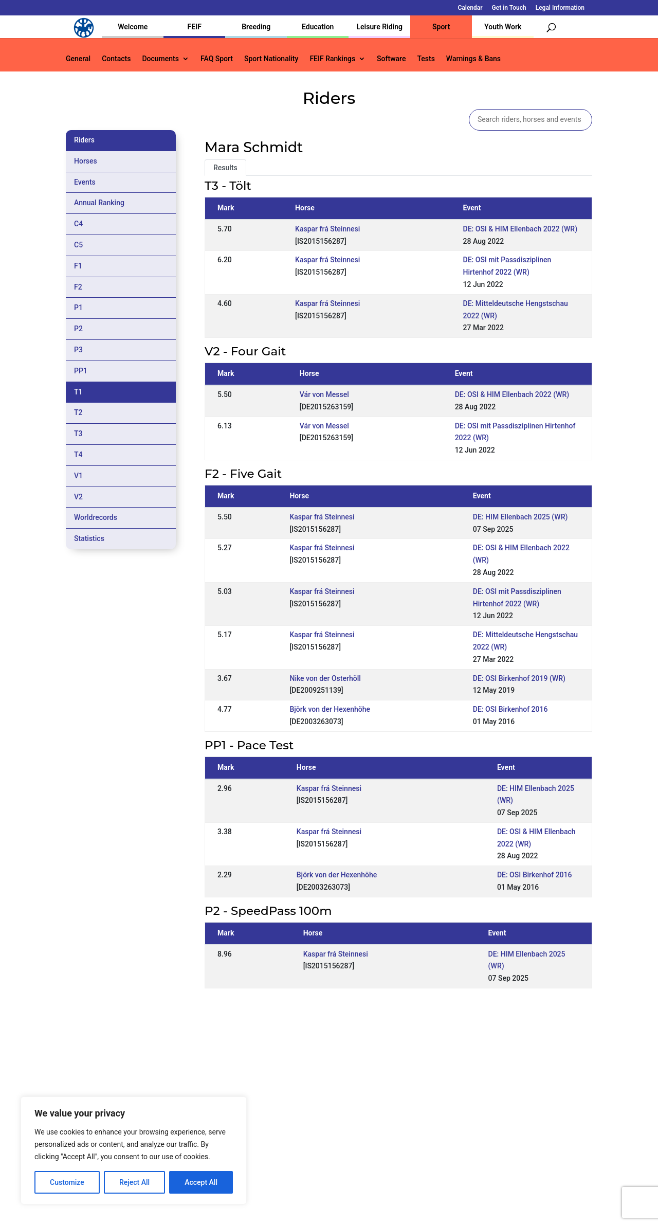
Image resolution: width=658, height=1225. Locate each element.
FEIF (195, 27)
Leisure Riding (379, 27)
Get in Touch (509, 8)
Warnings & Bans (473, 59)
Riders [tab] (84, 140)
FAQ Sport (216, 59)
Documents (160, 59)
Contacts (116, 59)
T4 (78, 455)
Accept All (201, 1182)
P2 (78, 329)
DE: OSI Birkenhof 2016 (510, 709)
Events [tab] (85, 182)
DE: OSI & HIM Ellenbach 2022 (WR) (520, 229)
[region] (134, 1150)
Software (391, 59)
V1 (78, 476)
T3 (78, 433)
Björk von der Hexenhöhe (329, 709)
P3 (78, 350)
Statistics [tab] (89, 538)
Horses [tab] (85, 161)
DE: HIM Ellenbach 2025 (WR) (520, 517)
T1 (78, 392)
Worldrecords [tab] (95, 517)
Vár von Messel (324, 394)
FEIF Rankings (332, 59)
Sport (441, 27)
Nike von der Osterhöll (324, 678)
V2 (78, 497)
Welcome (133, 27)
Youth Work (502, 27)
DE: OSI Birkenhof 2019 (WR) (519, 678)
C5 (78, 245)
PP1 (80, 371)
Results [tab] (225, 168)
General (78, 59)
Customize (67, 1182)
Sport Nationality (271, 59)
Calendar (470, 8)
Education (318, 27)
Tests (425, 59)
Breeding (256, 27)
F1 (78, 266)
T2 (78, 412)
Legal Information (560, 8)
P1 (78, 307)
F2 (78, 287)
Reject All (134, 1182)
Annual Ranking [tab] (99, 203)
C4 (78, 224)
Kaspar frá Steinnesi (327, 229)
